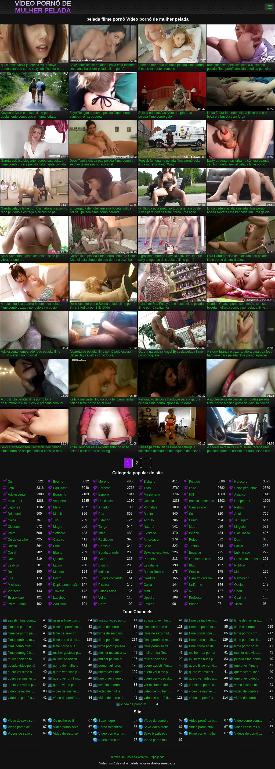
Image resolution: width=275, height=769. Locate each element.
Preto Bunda (17, 604)
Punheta (150, 559)
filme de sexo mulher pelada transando (158, 633)
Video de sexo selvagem (22, 721)
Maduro (58, 572)
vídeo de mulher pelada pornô (158, 691)
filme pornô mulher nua (203, 640)
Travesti (58, 591)
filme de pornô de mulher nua (112, 627)
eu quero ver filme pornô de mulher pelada (158, 620)
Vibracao (14, 591)
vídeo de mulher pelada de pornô (67, 691)
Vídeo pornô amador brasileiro (112, 733)
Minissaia (14, 585)
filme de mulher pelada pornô (248, 620)
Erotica (194, 572)
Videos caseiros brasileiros (248, 727)
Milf (191, 494)
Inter (101, 533)
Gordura (149, 578)
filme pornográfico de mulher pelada (22, 653)
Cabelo (149, 501)
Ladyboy (59, 598)
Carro (102, 604)
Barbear (104, 488)
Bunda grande (108, 552)
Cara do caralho (200, 578)
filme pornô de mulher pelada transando (158, 640)
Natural (149, 527)
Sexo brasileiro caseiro (158, 733)
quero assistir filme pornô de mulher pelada (158, 665)
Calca (12, 520)
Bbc (10, 572)
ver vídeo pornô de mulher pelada (203, 685)
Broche (58, 481)
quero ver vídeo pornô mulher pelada (22, 685)
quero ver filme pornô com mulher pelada (67, 672)
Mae (192, 527)
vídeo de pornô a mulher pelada (248, 691)
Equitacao (60, 488)
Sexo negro (106, 721)
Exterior (103, 520)
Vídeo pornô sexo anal (67, 727)
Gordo (102, 559)
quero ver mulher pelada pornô (22, 678)
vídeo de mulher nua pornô (22, 691)
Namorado (241, 578)
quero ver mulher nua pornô (203, 672)
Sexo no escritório (156, 552)
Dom (237, 539)
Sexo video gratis (156, 727)
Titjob (238, 604)
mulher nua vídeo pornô (248, 653)
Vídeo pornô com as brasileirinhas (248, 721)
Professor (196, 598)
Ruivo (193, 539)
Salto (147, 546)
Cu (10, 481)
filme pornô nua (64, 646)
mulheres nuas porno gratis (203, 659)
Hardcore (240, 481)
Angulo (149, 520)
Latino (57, 565)
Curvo (193, 520)
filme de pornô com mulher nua (22, 627)
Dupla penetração (66, 585)
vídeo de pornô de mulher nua (158, 698)
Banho (193, 604)
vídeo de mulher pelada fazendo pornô (112, 691)
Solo (192, 514)
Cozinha (240, 598)
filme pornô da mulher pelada (22, 640)
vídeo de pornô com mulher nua (22, 698)
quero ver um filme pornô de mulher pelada (67, 678)
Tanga (102, 527)
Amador (104, 507)
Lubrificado (242, 552)
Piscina (103, 585)
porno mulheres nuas (112, 665)
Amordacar (152, 539)
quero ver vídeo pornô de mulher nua (203, 678)
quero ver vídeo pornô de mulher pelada (248, 678)
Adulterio (59, 604)
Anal (237, 514)
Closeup (14, 527)
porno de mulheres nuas (67, 665)
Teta (11, 488)
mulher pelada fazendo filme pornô (22, 659)
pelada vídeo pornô (21, 665)
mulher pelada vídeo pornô (158, 659)
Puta (56, 546)
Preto (12, 533)
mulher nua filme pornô (158, 653)
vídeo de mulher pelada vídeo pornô (203, 691)
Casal (12, 552)
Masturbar (15, 501)
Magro (57, 527)
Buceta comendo (110, 578)
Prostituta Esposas (247, 559)
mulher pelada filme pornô (112, 659)
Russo (12, 546)
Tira (10, 578)
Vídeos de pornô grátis (248, 733)
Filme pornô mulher (203, 733)
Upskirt (149, 598)
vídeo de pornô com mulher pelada (67, 698)
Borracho (59, 494)
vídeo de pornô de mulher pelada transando (248, 698)
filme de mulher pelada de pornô (203, 620)
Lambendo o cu (200, 559)
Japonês (14, 507)
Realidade (105, 539)
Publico (239, 565)
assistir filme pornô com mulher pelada (22, 620)
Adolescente (17, 494)
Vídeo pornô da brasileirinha (203, 721)
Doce (11, 559)
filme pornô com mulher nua (203, 633)
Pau (101, 514)
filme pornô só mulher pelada (248, 646)
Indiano (103, 572)
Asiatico (239, 494)
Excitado (150, 533)
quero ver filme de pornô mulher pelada (22, 672)
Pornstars (150, 507)
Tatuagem (241, 520)
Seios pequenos (245, 488)
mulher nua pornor (202, 653)
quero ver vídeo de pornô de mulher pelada (112, 678)
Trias (147, 488)
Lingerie (240, 527)
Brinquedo (15, 514)
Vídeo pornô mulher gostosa (158, 740)
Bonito (148, 514)
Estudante (151, 565)
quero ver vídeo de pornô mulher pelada (158, 678)
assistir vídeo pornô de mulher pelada (112, 620)
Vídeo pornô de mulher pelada (43, 7)
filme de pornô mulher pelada (248, 627)
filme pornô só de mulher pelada (203, 646)
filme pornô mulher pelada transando (22, 646)
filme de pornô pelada (22, 633)
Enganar (195, 552)
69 (191, 591)
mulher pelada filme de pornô (67, 659)
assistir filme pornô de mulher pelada (67, 620)
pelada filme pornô (247, 659)
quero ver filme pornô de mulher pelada (112, 672)
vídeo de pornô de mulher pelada (203, 698)
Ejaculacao (242, 533)
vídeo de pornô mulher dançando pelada (135, 704)
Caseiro (58, 539)
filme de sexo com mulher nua (67, 633)
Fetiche (149, 604)
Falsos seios (107, 591)
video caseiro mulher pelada (248, 685)
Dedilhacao (106, 501)
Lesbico (13, 565)
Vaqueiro (59, 501)
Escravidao (16, 598)
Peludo (239, 507)
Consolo (104, 546)
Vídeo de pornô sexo (158, 721)
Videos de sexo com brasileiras (22, 733)
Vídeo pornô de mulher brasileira (22, 727)
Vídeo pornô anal (201, 727)
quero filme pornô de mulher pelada (203, 665)
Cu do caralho (18, 539)
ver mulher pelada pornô (158, 685)
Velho (102, 598)
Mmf (147, 591)
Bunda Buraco (154, 572)
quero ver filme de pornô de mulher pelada (248, 665)
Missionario (152, 494)
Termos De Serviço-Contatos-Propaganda (137, 757)
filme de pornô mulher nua (203, 627)
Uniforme (195, 585)
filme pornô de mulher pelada (112, 640)
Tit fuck (194, 546)
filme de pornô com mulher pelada (67, 627)
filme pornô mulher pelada (248, 640)
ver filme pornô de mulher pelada (112, 685)
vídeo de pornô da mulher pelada (112, 698)
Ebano (58, 552)
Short (238, 591)
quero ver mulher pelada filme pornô (248, 672)
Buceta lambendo (201, 501)
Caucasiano (197, 507)
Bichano (149, 481)
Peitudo (194, 481)
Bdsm (57, 578)
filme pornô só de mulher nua (158, 646)
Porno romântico (110, 727)
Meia (56, 507)
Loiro (192, 488)
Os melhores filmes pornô (67, 721)
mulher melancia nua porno (112, 653)
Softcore (59, 533)
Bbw (192, 565)
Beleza (194, 533)
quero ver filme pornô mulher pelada (158, 672)
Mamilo (58, 514)
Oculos (239, 585)
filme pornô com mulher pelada (248, 633)
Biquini (103, 565)
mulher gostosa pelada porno (67, 653)
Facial (238, 546)
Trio (56, 520)
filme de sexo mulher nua (112, 633)
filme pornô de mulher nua (67, 640)
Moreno (103, 481)
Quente (58, 559)
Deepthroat (242, 501)
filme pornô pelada (111, 646)
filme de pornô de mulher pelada (158, 627)
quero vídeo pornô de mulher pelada (67, 685)
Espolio (103, 494)
